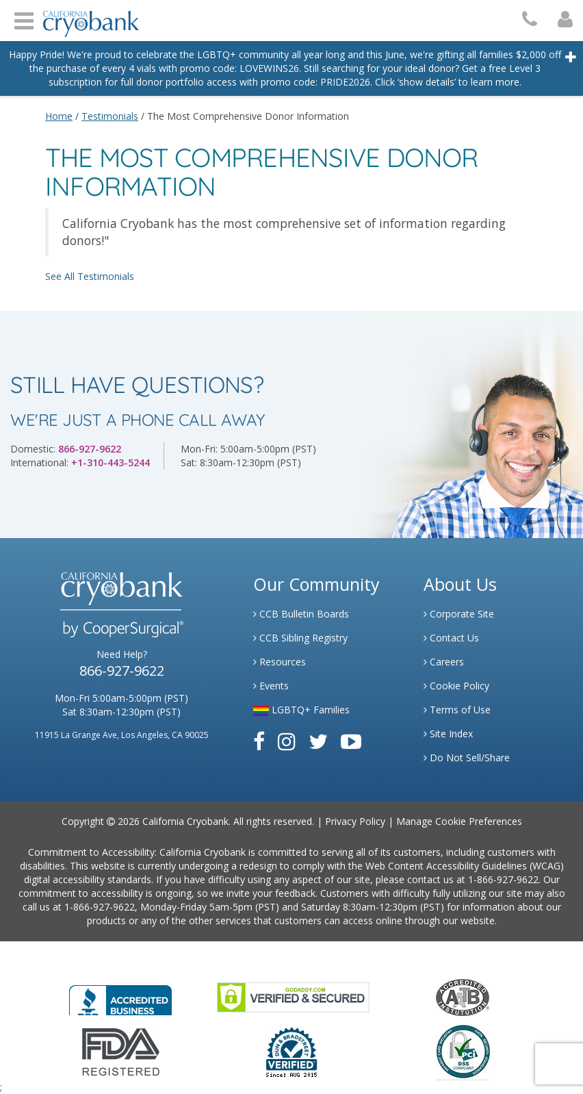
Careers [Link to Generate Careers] (444, 661)
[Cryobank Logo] (87, 19)
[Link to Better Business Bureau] (120, 995)
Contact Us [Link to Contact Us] (451, 637)
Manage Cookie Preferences (459, 821)
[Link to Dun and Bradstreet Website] (291, 1051)
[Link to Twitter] (318, 741)
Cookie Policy (456, 685)
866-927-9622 (89, 448)
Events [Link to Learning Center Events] (271, 685)
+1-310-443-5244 (110, 462)
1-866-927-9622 (503, 879)
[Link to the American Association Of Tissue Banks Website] (462, 996)
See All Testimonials (89, 276)
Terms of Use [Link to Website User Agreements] (457, 709)
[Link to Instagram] (287, 741)
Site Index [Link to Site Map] (448, 733)
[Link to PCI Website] (462, 1051)
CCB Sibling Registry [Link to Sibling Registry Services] (300, 637)
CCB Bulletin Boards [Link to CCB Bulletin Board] (301, 613)
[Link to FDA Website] (120, 1051)
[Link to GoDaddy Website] (293, 996)
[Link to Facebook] (259, 741)
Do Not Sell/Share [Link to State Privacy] (467, 757)
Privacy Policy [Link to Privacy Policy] (355, 821)
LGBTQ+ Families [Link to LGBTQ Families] (301, 709)
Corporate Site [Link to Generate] (459, 613)
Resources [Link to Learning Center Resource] (279, 661)
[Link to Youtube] (351, 741)
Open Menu (24, 19)
